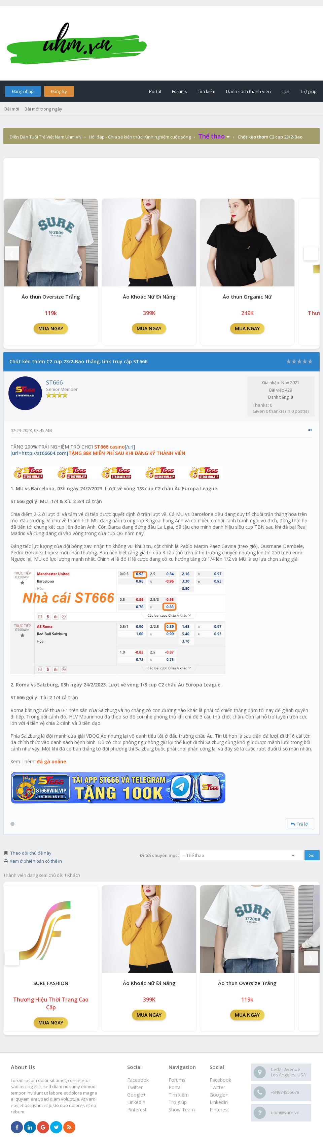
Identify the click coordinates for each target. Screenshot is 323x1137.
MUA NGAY (50, 328)
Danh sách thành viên (248, 91)
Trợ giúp (308, 91)
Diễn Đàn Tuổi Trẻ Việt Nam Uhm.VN (45, 137)
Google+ (219, 1095)
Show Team (182, 1109)
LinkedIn (219, 1102)
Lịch (285, 91)
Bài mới (11, 109)
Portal (155, 91)
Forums (179, 91)
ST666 (54, 382)
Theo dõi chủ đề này (30, 853)
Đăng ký (59, 91)
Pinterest (219, 1109)
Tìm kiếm (206, 91)
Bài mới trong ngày (43, 109)
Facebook (220, 1080)
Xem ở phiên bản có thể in (36, 861)
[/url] (97, 449)
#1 (310, 429)
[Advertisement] (161, 176)
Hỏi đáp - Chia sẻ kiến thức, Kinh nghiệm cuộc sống (140, 137)
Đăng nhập (23, 91)
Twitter (217, 1087)
